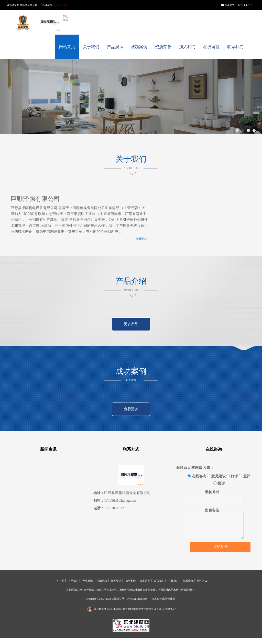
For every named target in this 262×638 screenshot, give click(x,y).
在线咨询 (213, 449)
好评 (232, 476)
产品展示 (115, 47)
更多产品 (131, 324)
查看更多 (131, 409)
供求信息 (102, 580)
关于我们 (91, 47)
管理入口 (202, 580)
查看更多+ (142, 238)
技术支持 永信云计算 (163, 598)
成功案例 (139, 47)
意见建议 (216, 476)
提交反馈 (220, 547)
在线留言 (211, 47)
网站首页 (67, 47)
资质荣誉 (163, 47)
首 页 (60, 580)
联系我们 (235, 47)
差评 (244, 476)
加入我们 (187, 47)
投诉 (219, 483)
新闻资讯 (48, 449)
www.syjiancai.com (137, 598)
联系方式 (131, 449)
